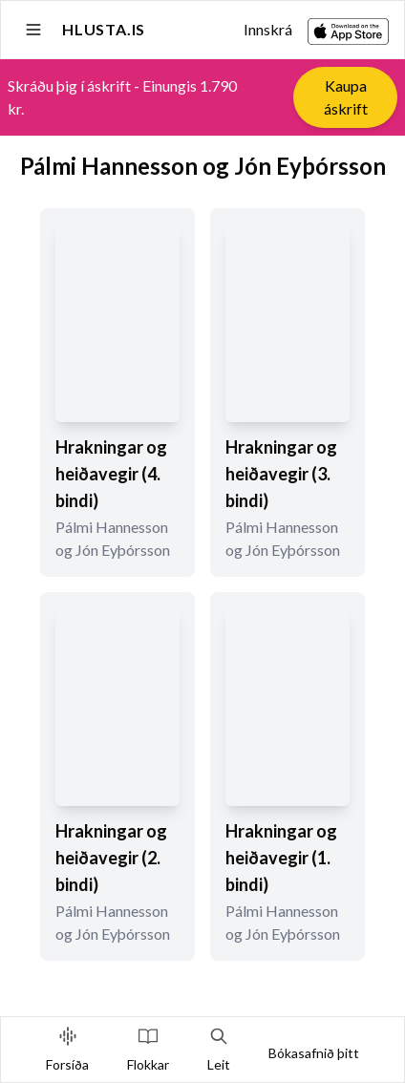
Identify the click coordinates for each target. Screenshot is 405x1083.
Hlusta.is (103, 29)
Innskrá (268, 29)
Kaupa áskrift (346, 96)
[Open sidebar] (33, 29)
